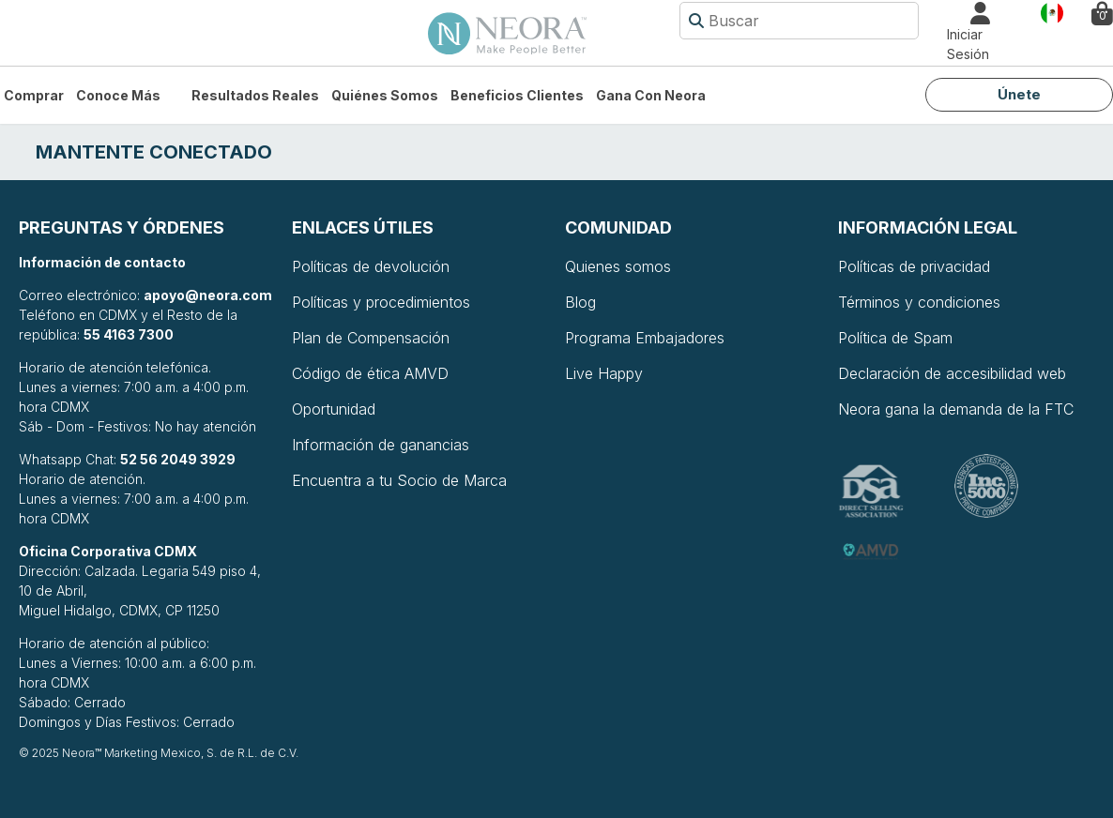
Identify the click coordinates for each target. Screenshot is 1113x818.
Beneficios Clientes (517, 95)
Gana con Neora (651, 95)
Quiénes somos (384, 95)
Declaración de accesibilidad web (952, 373)
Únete (1019, 94)
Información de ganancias (380, 444)
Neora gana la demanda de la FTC (956, 409)
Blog (580, 302)
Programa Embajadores (644, 337)
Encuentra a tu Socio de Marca (399, 480)
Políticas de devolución (371, 266)
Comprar (34, 95)
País (1052, 12)
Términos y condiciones (919, 302)
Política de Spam (895, 337)
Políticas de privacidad (914, 266)
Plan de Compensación (371, 337)
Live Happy (604, 373)
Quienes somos (618, 266)
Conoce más (118, 95)
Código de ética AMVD (370, 373)
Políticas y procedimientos (381, 302)
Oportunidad (333, 409)
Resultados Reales (255, 95)
